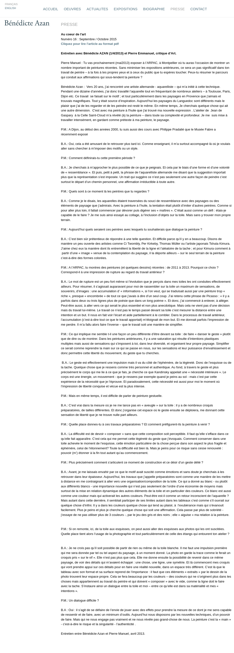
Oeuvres (72, 9)
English (10, 8)
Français (11, 4)
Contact (198, 9)
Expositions (125, 9)
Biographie (154, 9)
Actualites (97, 9)
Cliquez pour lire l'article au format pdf (90, 44)
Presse (177, 9)
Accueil (50, 9)
